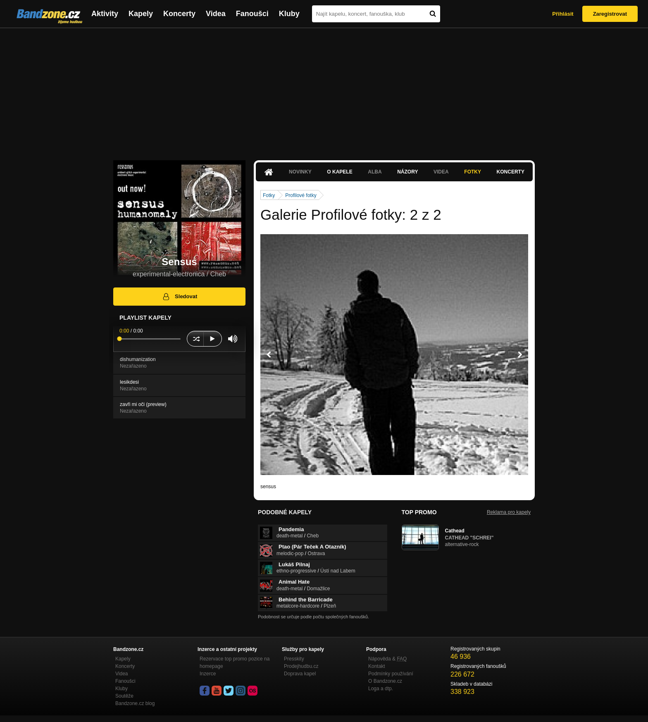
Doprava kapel (300, 674)
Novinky (300, 172)
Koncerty (179, 14)
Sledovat (180, 296)
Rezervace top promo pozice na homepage (234, 662)
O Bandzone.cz (385, 681)
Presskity (294, 659)
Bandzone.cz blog (135, 703)
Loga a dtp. (380, 688)
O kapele (339, 172)
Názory (407, 172)
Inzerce (208, 674)
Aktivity (104, 14)
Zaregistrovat (610, 14)
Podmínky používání (390, 674)
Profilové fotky (300, 195)
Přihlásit (562, 14)
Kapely (141, 14)
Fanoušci (252, 14)
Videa (216, 14)
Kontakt (376, 666)
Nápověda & (387, 659)
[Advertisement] (324, 90)
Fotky (472, 172)
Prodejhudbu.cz (301, 666)
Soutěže (124, 696)
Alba (374, 172)
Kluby (289, 14)
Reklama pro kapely (509, 512)
